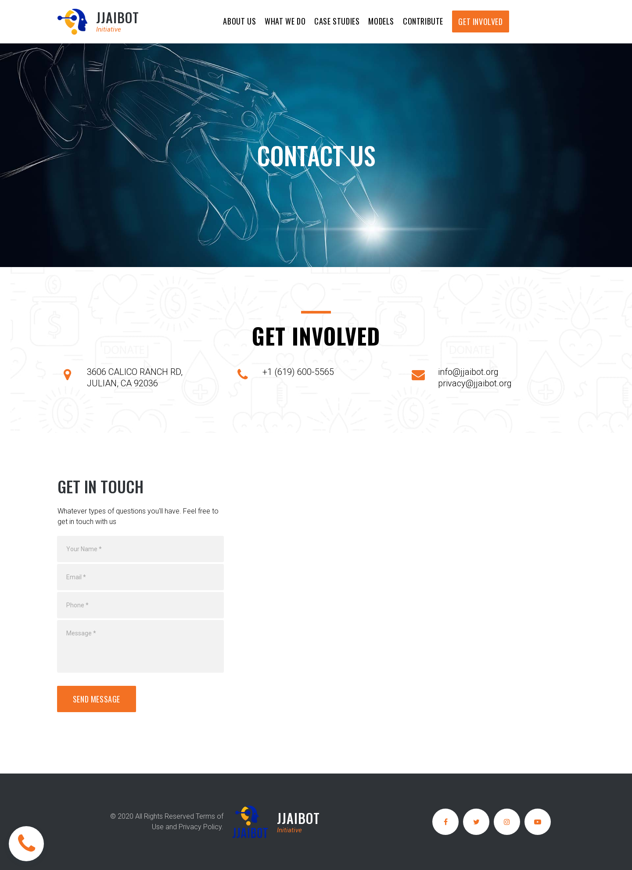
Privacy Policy (200, 827)
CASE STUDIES (336, 21)
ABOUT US (239, 21)
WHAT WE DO (285, 21)
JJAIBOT (117, 17)
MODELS (381, 21)
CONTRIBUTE (423, 21)
